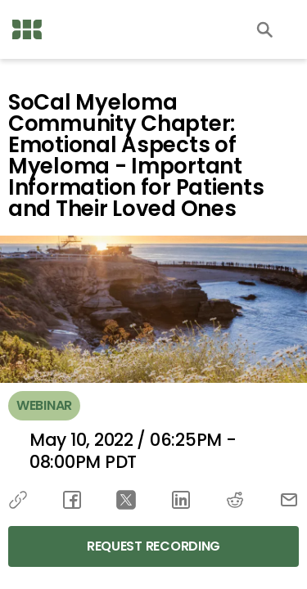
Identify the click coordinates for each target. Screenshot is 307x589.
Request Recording (153, 546)
